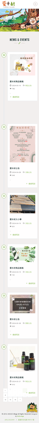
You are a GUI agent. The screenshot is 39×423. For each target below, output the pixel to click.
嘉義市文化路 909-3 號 (26, 420)
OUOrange (20, 416)
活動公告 (28, 360)
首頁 (4, 23)
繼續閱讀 (14, 97)
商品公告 (28, 85)
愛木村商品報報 (17, 81)
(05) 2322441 (10, 420)
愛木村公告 (15, 355)
